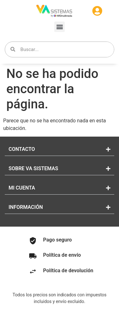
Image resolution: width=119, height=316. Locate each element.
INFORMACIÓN (26, 207)
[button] (59, 27)
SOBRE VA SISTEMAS (33, 168)
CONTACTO (22, 149)
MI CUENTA (22, 188)
